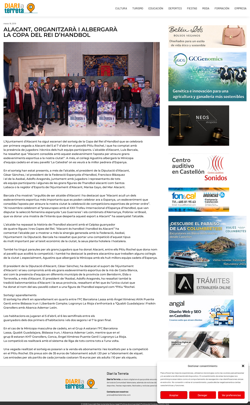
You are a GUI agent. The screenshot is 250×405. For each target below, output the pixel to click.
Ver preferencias (231, 395)
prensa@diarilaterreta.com (119, 395)
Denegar (202, 395)
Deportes (175, 8)
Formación (222, 8)
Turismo (137, 8)
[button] (243, 366)
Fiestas (192, 8)
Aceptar (173, 395)
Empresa (241, 8)
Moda (205, 8)
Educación (155, 8)
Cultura (121, 8)
